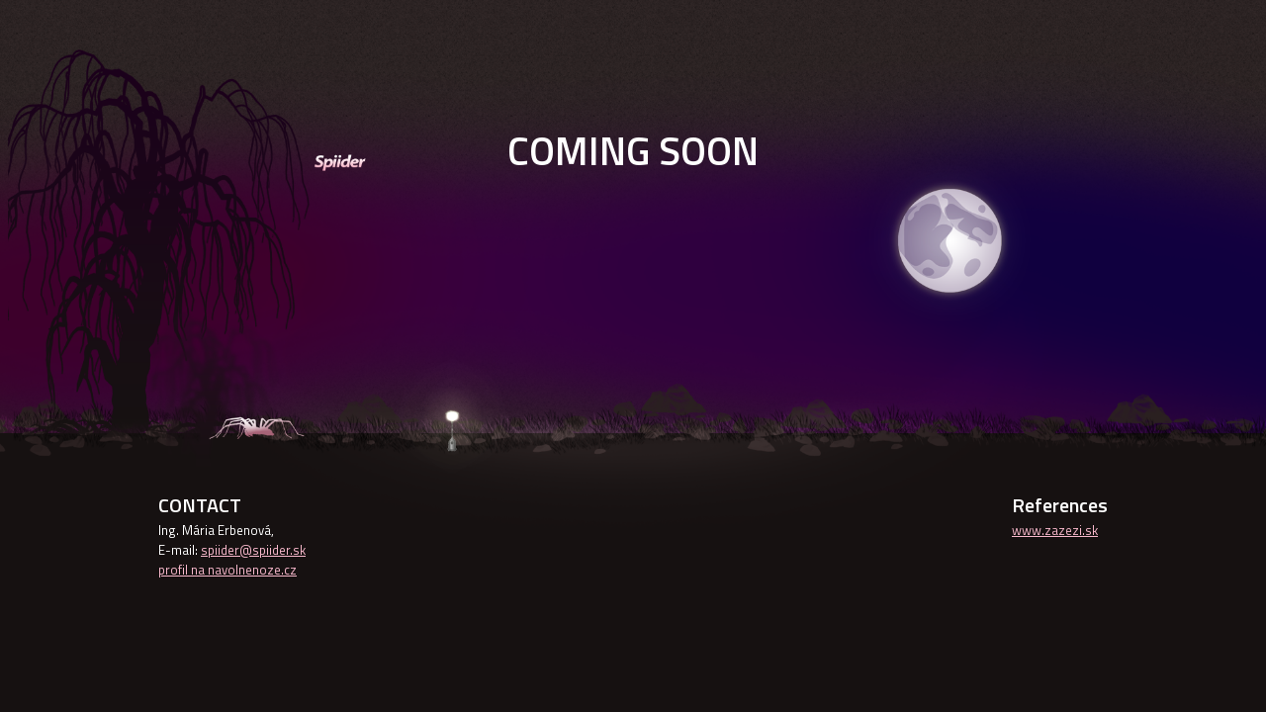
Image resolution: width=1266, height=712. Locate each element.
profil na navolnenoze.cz (227, 569)
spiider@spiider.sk (253, 550)
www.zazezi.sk (1055, 530)
